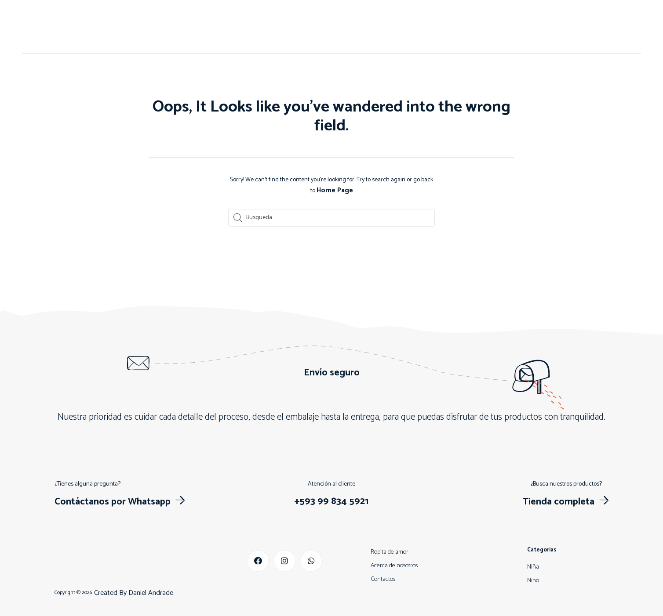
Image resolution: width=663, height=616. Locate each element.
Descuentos (405, 26)
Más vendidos (457, 26)
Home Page (334, 190)
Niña (366, 26)
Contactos (302, 26)
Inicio (194, 26)
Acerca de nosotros (244, 26)
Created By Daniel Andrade (133, 592)
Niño (339, 26)
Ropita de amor (389, 551)
